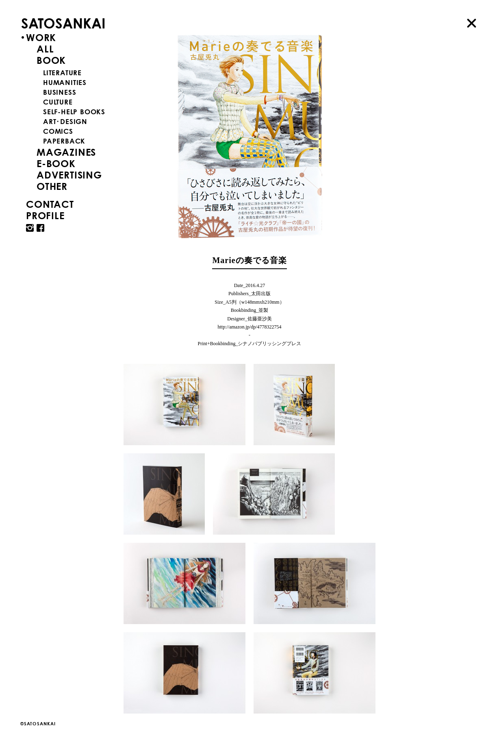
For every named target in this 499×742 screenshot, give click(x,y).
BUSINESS (59, 92)
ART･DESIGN (65, 121)
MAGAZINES (66, 152)
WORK (41, 37)
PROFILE (45, 215)
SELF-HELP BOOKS (74, 111)
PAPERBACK (64, 140)
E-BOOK (56, 163)
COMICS (58, 131)
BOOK (51, 60)
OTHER (52, 186)
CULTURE (58, 101)
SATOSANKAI (63, 23)
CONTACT (50, 204)
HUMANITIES (65, 82)
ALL (45, 49)
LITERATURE (62, 72)
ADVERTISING (69, 175)
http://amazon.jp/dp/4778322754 (250, 327)
